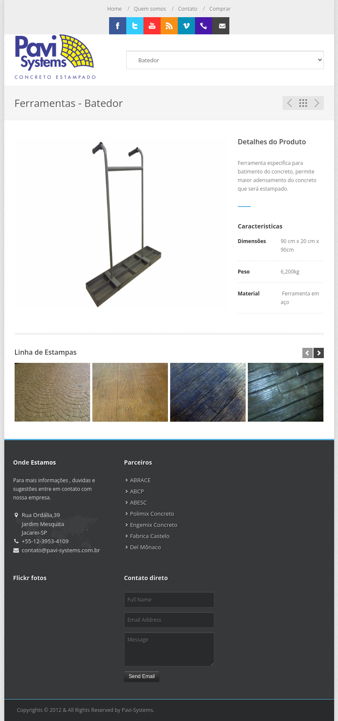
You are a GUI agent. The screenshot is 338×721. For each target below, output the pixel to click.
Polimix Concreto (152, 513)
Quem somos (150, 8)
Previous (289, 103)
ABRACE (140, 480)
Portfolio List (303, 103)
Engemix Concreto (153, 525)
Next (317, 103)
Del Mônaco (145, 547)
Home (114, 8)
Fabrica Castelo (150, 536)
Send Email (142, 676)
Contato (188, 8)
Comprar (220, 8)
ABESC (138, 502)
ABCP (137, 491)
